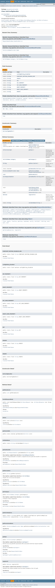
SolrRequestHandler (6, 21)
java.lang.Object (5, 14)
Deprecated (23, 1)
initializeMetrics (8, 212)
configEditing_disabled (23, 74)
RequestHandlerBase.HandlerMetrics (13, 41)
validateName (32, 202)
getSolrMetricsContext (9, 211)
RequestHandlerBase (11, 26)
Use (16, 1)
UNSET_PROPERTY (21, 87)
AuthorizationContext (35, 172)
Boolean (5, 194)
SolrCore (39, 168)
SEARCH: (38, 4)
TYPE (4, 116)
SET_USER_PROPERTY (22, 85)
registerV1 (18, 230)
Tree (19, 1)
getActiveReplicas (34, 145)
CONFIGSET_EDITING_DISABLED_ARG (26, 76)
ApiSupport (13, 20)
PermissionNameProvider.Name (11, 50)
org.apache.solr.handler (12, 9)
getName (28, 209)
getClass (20, 221)
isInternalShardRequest (20, 212)
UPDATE (18, 91)
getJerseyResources (8, 230)
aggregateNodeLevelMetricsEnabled (12, 98)
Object (30, 219)
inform (30, 192)
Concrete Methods (39, 140)
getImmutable (32, 168)
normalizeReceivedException (36, 212)
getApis (31, 149)
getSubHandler (33, 176)
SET (18, 80)
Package (8, 1)
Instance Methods (27, 140)
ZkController (32, 146)
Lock (4, 174)
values (11, 109)
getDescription (33, 163)
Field (10, 5)
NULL (7, 109)
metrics (12, 100)
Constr (14, 5)
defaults (31, 98)
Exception (5, 403)
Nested (7, 5)
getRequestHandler (46, 209)
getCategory (32, 159)
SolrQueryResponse (34, 190)
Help (32, 1)
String (9, 76)
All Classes (3, 3)
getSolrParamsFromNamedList (24, 211)
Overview (2, 1)
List (4, 146)
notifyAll (37, 221)
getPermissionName (34, 170)
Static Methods (16, 140)
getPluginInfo (35, 209)
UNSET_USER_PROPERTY (22, 89)
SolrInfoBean (20, 20)
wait (48, 221)
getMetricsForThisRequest (18, 209)
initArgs (44, 98)
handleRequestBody (34, 187)
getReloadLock (33, 174)
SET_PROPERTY (20, 82)
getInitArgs (6, 209)
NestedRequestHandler (30, 20)
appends (25, 98)
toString (43, 221)
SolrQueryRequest (34, 188)
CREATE (18, 78)
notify (31, 221)
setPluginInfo (26, 214)
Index (28, 1)
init (43, 211)
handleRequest (37, 211)
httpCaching (38, 98)
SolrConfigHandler (8, 131)
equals (9, 221)
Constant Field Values (8, 258)
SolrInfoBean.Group (22, 59)
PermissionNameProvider (19, 21)
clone (4, 221)
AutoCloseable (5, 20)
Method (19, 5)
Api (10, 149)
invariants (6, 100)
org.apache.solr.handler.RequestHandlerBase (15, 15)
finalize (14, 221)
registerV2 (32, 194)
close (4, 239)
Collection (6, 149)
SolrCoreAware (31, 21)
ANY (4, 109)
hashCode (26, 221)
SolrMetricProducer (42, 20)
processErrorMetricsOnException (12, 214)
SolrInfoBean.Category (9, 59)
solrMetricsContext (20, 100)
